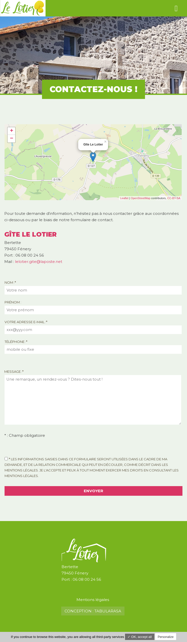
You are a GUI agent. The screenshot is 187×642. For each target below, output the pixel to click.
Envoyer (93, 491)
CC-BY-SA (173, 198)
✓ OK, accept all (140, 637)
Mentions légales (92, 599)
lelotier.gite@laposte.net (38, 261)
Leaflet (124, 198)
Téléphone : (16, 342)
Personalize (166, 637)
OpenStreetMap (141, 198)
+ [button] (11, 131)
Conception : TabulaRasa (93, 611)
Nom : (10, 282)
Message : (14, 371)
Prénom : (13, 302)
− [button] (11, 138)
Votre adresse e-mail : (26, 322)
